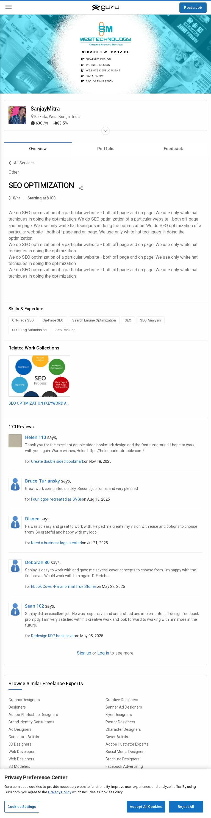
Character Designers (123, 729)
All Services (22, 163)
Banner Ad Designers (124, 707)
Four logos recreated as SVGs (56, 499)
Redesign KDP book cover (53, 636)
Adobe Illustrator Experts (127, 744)
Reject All (186, 807)
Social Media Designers (126, 751)
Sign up (84, 653)
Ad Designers (20, 729)
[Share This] (81, 187)
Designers (17, 707)
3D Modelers (19, 766)
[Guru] (105, 8)
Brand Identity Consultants (31, 722)
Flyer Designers (119, 714)
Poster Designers (120, 722)
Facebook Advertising (124, 766)
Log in (103, 653)
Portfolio (106, 148)
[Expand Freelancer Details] (105, 131)
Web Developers (23, 751)
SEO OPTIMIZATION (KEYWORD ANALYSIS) (39, 403)
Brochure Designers (123, 759)
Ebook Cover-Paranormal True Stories (64, 586)
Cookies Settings (21, 807)
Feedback (173, 148)
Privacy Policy (59, 792)
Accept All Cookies (146, 807)
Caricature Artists (24, 737)
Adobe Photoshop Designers (33, 714)
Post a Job (193, 7)
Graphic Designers (24, 700)
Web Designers (21, 759)
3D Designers (20, 744)
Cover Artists (117, 737)
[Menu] (8, 8)
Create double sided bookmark (57, 461)
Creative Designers (122, 700)
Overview (38, 148)
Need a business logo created (56, 543)
